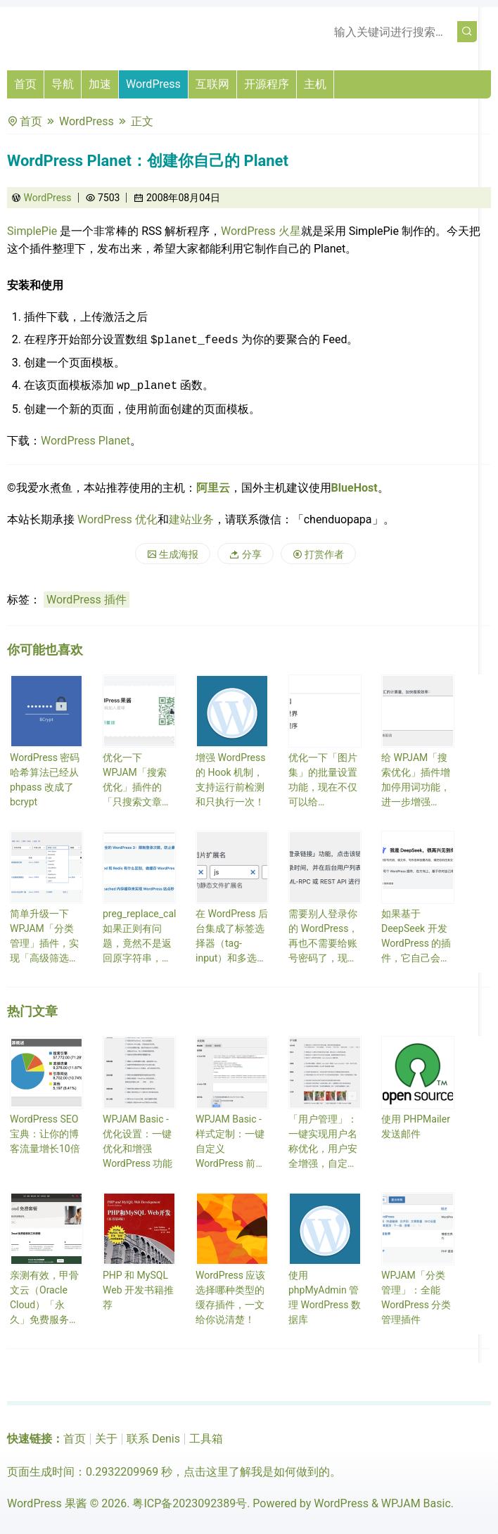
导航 (62, 84)
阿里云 (213, 487)
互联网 (212, 84)
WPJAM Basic (416, 1503)
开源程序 (266, 84)
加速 (100, 84)
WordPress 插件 (86, 599)
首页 (25, 84)
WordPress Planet (85, 440)
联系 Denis (153, 1438)
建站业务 (191, 519)
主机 (315, 84)
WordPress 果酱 (47, 1503)
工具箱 (206, 1438)
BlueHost (354, 487)
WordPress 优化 (117, 519)
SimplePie (33, 231)
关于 (106, 1438)
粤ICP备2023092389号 (189, 1503)
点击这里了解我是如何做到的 (257, 1471)
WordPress (153, 84)
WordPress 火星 (261, 231)
